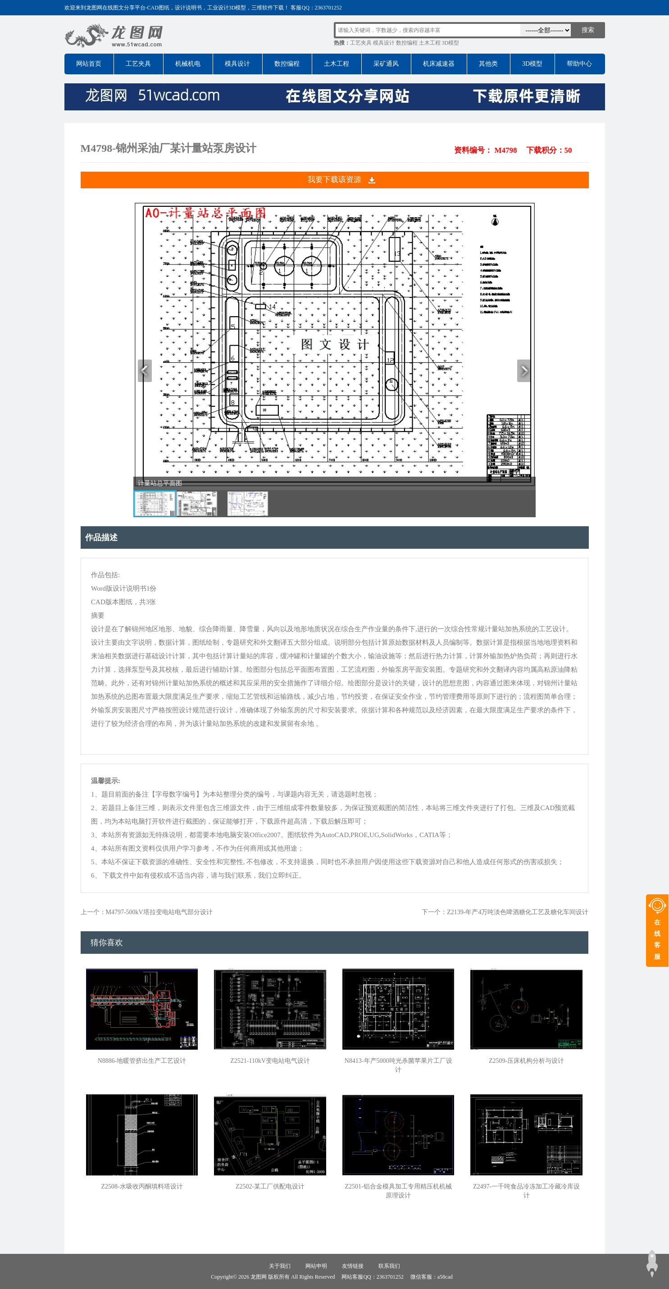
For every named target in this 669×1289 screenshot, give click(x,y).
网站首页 (88, 63)
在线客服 (657, 939)
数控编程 (407, 43)
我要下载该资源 (334, 179)
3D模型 (451, 43)
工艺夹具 (361, 43)
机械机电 (187, 63)
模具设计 (384, 43)
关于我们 (280, 1266)
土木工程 (430, 43)
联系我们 (389, 1266)
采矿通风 (386, 63)
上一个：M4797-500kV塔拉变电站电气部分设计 (147, 912)
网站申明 (316, 1266)
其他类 (488, 63)
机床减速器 (439, 63)
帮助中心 (579, 63)
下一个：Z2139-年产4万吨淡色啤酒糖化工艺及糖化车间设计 (505, 912)
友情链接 (353, 1266)
